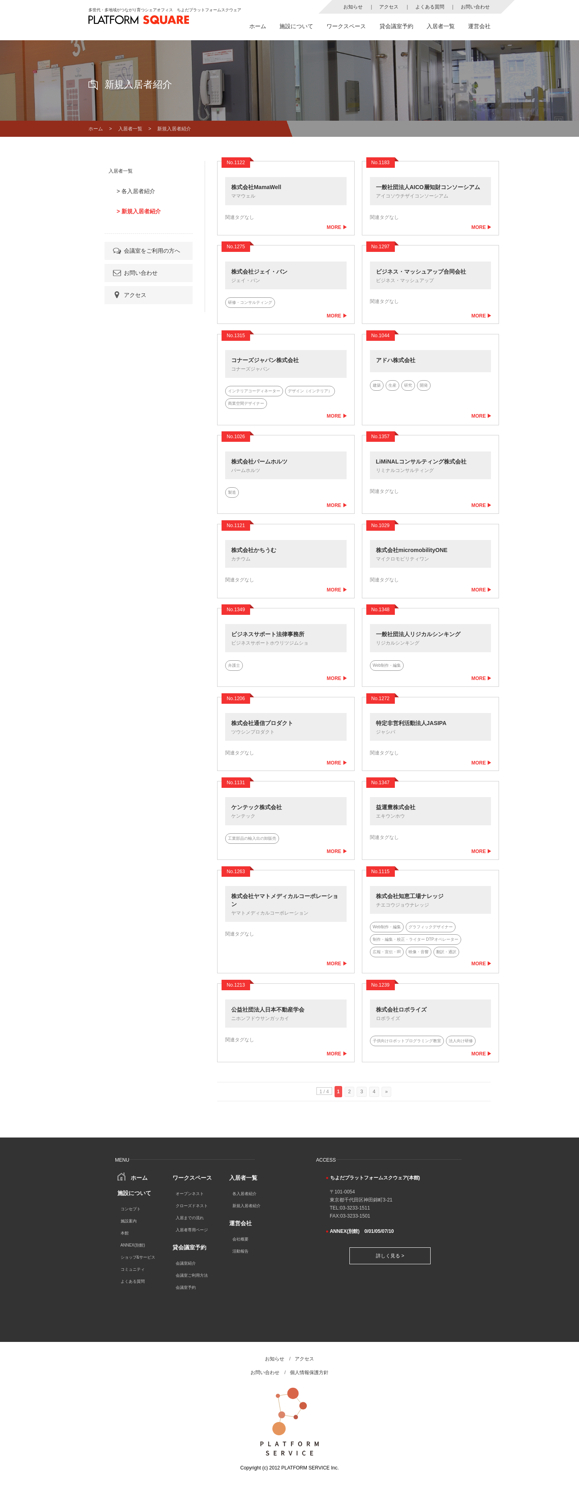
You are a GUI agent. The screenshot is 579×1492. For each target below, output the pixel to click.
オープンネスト (190, 1193)
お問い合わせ (475, 7)
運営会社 (479, 26)
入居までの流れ (190, 1218)
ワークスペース (346, 26)
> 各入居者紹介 (136, 191)
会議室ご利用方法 (192, 1275)
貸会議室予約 (396, 26)
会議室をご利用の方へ (146, 250)
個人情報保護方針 (309, 1372)
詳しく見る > (390, 1256)
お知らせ (353, 7)
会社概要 (240, 1239)
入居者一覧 (441, 26)
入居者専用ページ (192, 1230)
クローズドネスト (192, 1205)
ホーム (257, 26)
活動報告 (240, 1251)
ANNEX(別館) (133, 1245)
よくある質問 (429, 7)
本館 (125, 1233)
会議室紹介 (186, 1263)
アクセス (388, 7)
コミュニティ (133, 1269)
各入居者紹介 (244, 1193)
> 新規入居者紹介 (139, 211)
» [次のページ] (386, 1091)
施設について (296, 26)
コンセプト (131, 1209)
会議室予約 (186, 1287)
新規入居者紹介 (246, 1205)
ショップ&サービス (138, 1257)
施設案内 (129, 1221)
